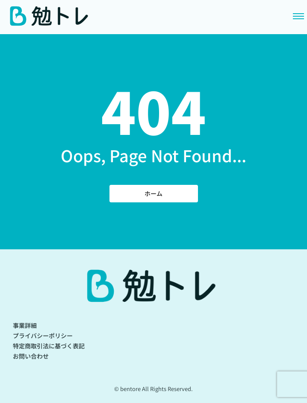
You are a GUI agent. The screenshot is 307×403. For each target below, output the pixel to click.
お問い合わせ (31, 356)
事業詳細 (25, 325)
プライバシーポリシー (43, 335)
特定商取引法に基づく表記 (49, 346)
